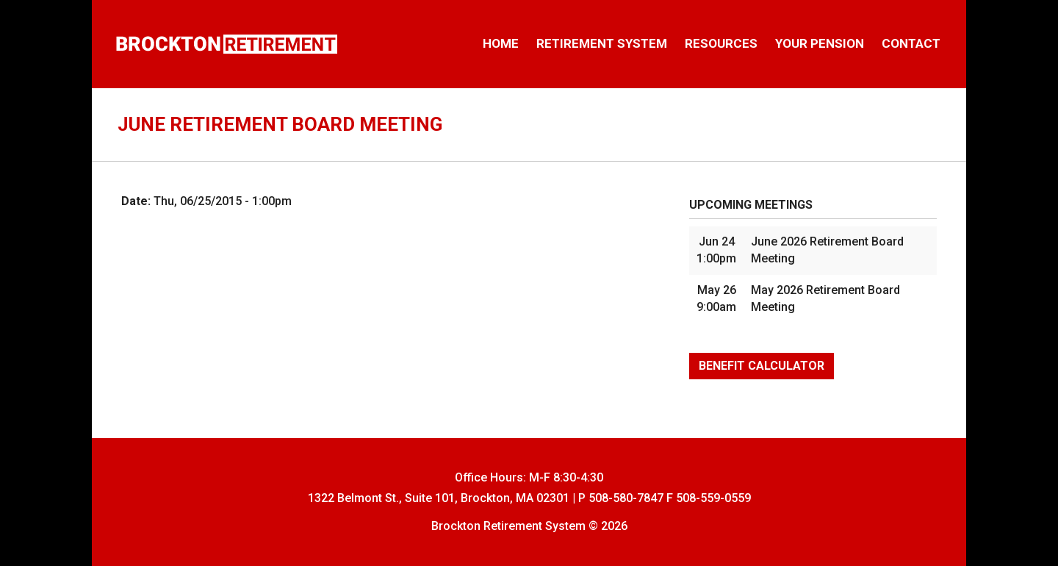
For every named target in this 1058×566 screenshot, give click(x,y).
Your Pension (819, 43)
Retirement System (601, 43)
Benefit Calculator (761, 366)
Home (501, 43)
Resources (721, 43)
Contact (911, 43)
